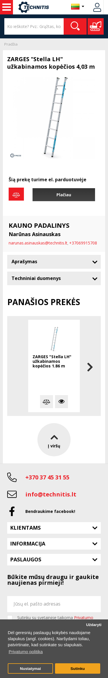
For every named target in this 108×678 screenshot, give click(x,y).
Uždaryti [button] (93, 625)
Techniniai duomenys (36, 278)
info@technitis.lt (50, 494)
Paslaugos (25, 559)
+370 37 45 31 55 (47, 477)
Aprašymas (24, 261)
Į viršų (54, 440)
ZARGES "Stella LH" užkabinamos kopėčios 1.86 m (52, 361)
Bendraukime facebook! (50, 511)
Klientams (25, 527)
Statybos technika (6, 7)
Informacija (27, 543)
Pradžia (11, 44)
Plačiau (63, 194)
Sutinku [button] (78, 668)
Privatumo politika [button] (26, 651)
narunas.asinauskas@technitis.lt (38, 243)
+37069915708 (83, 243)
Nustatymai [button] (30, 668)
